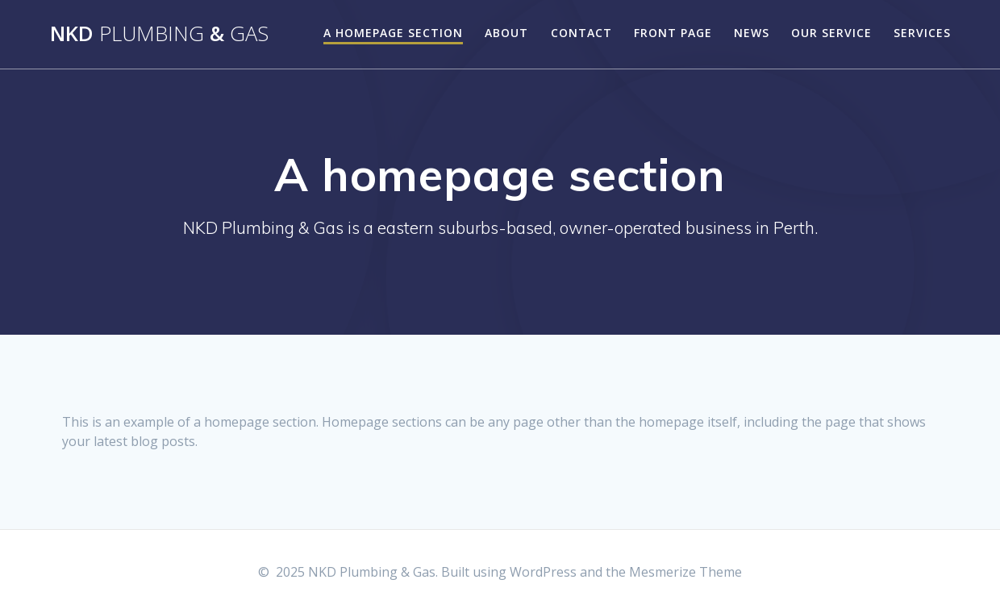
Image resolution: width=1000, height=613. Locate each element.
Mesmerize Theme (685, 572)
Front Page (673, 32)
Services (922, 32)
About (506, 32)
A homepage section (393, 32)
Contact (581, 32)
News (751, 32)
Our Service (831, 32)
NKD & (159, 33)
